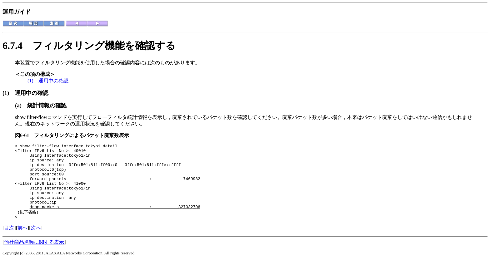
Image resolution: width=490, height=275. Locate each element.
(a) (21, 105)
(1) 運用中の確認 (48, 80)
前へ (23, 242)
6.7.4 (17, 45)
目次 (9, 242)
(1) (8, 93)
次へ (36, 242)
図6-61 (24, 135)
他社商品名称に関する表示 (34, 256)
